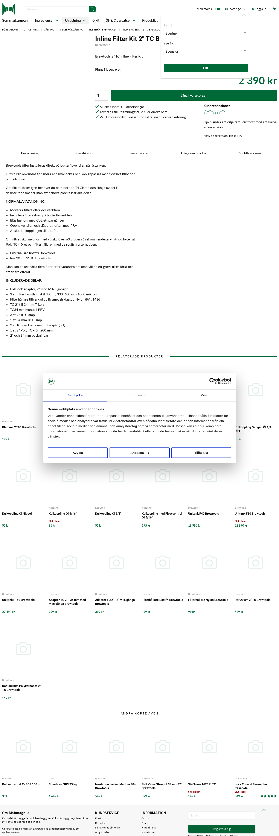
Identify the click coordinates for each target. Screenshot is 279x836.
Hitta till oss (149, 827)
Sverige (235, 8)
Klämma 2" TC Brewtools (19, 427)
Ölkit (95, 20)
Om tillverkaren (249, 153)
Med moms (208, 10)
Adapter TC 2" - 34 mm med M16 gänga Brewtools (67, 601)
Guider (146, 823)
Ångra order (102, 832)
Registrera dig (222, 829)
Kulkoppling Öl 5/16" (62, 513)
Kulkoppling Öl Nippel (17, 513)
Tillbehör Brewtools (103, 29)
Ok (206, 68)
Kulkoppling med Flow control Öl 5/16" (162, 515)
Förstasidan (10, 29)
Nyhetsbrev (148, 832)
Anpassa (139, 452)
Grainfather (241, 778)
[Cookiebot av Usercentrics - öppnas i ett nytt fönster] (212, 381)
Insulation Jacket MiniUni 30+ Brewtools (115, 786)
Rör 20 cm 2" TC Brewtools (252, 600)
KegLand (54, 507)
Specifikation (84, 153)
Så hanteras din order (107, 827)
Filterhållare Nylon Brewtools (208, 600)
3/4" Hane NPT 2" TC (202, 784)
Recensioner (139, 153)
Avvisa (78, 452)
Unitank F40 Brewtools (203, 513)
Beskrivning (29, 153)
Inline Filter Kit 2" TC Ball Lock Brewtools (149, 29)
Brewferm (7, 778)
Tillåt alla (201, 452)
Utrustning (75, 20)
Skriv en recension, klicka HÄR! (224, 136)
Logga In (259, 9)
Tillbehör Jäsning (71, 29)
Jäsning (49, 29)
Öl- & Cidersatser (121, 20)
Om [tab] (204, 395)
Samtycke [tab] (75, 395)
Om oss (146, 818)
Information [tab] (140, 395)
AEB (51, 778)
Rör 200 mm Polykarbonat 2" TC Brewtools (21, 688)
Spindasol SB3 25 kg (63, 784)
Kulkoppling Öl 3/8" (108, 513)
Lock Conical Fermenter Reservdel (251, 786)
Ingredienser (47, 20)
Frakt (98, 818)
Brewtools (102, 45)
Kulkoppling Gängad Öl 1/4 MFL (253, 429)
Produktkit (152, 20)
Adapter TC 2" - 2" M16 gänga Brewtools (115, 601)
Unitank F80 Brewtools (250, 513)
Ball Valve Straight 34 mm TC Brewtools (162, 786)
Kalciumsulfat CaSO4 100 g (21, 784)
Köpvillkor (101, 823)
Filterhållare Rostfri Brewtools (162, 600)
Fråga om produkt (194, 153)
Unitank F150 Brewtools (18, 600)
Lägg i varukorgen (194, 95)
